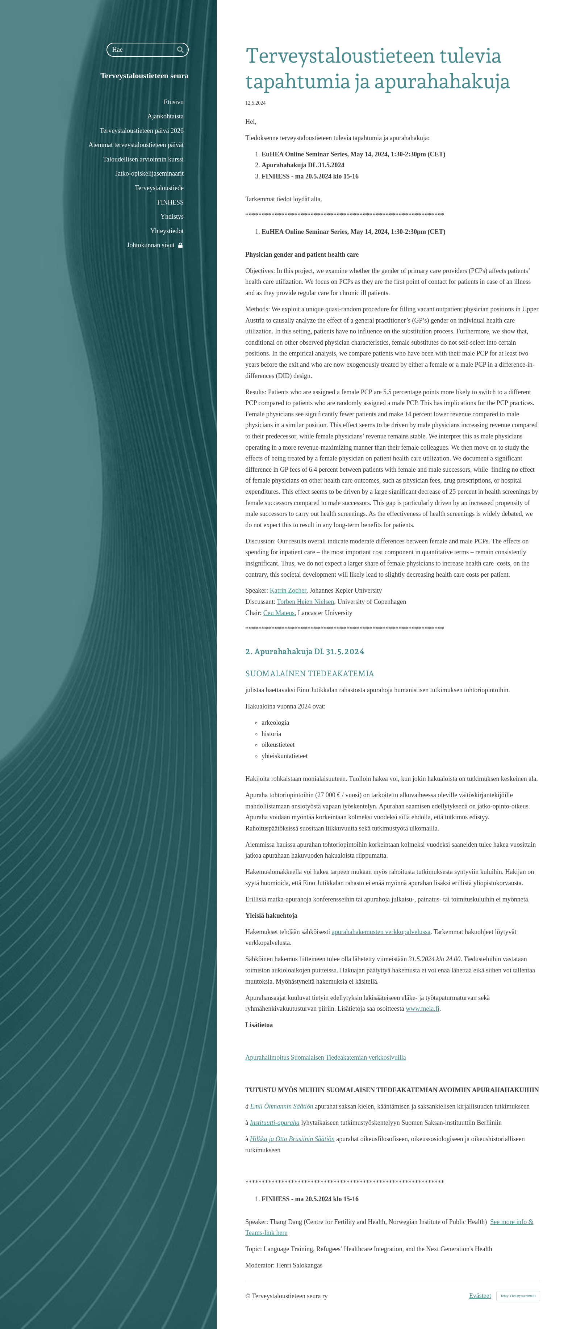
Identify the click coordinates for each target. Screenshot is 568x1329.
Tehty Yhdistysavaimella (518, 1296)
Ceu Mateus (279, 613)
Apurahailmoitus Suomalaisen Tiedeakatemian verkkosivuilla (325, 1057)
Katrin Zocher (288, 590)
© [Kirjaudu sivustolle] (248, 1296)
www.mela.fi (422, 1008)
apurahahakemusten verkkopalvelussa (381, 931)
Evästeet (480, 1295)
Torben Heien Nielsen (305, 601)
